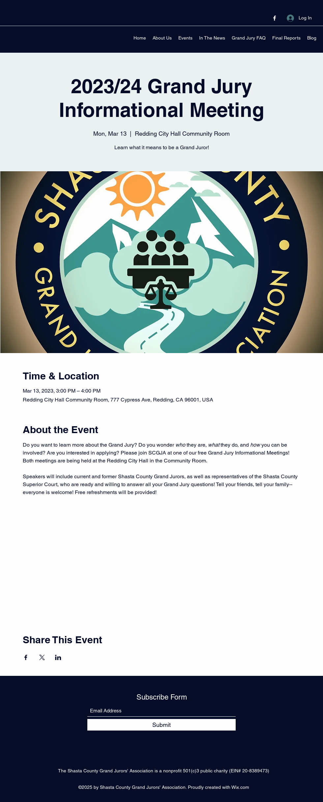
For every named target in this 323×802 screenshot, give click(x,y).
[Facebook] (274, 18)
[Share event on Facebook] (26, 657)
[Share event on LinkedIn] (58, 657)
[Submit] (161, 725)
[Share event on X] (42, 657)
